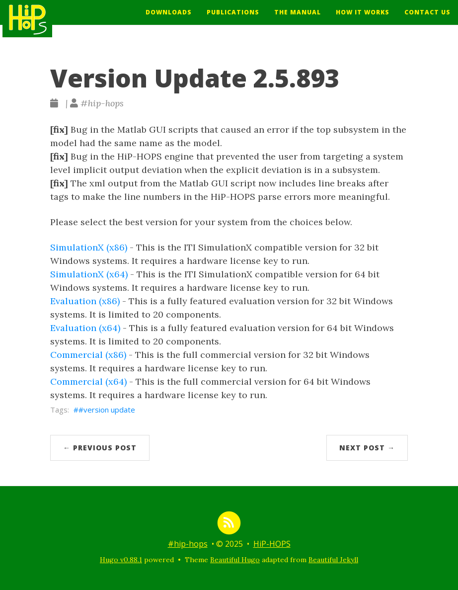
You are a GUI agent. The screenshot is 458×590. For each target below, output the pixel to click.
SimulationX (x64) (89, 274)
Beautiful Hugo (235, 559)
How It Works (362, 19)
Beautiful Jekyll (333, 559)
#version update (106, 410)
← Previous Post (100, 447)
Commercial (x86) (88, 354)
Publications (233, 19)
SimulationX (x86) (88, 247)
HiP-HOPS (272, 543)
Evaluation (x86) (85, 301)
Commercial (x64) (88, 381)
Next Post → (367, 447)
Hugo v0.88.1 (121, 559)
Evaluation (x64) (85, 328)
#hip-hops (188, 543)
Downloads (169, 19)
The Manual (297, 19)
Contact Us (427, 19)
